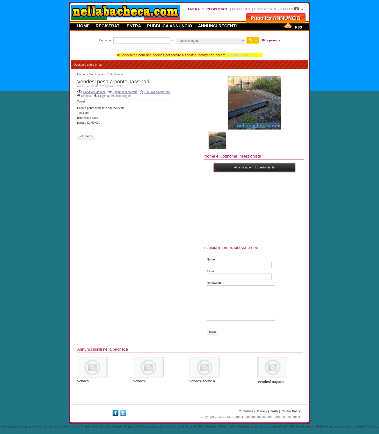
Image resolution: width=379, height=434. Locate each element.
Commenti (214, 283)
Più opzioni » (271, 40)
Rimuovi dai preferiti (157, 92)
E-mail (211, 271)
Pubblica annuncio (169, 25)
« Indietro (86, 136)
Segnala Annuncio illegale (114, 96)
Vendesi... (84, 381)
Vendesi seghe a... (203, 381)
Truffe (274, 411)
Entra (194, 9)
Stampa (86, 96)
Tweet (81, 101)
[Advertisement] (291, 208)
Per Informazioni (241, 55)
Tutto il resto (115, 74)
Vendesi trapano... (272, 382)
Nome (211, 259)
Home (83, 25)
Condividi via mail (94, 92)
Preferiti (241, 9)
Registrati (216, 9)
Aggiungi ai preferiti (124, 92)
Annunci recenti (217, 25)
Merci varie (96, 74)
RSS (298, 27)
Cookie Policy (291, 411)
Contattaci (265, 9)
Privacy (262, 411)
